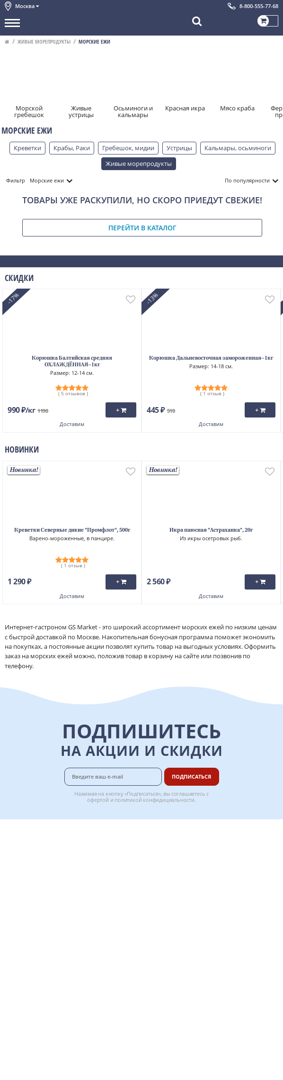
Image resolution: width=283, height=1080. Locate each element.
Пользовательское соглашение (51, 895)
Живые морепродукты (44, 41)
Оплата (179, 843)
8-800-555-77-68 (258, 5)
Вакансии (183, 927)
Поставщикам (189, 906)
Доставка (182, 832)
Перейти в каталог (142, 227)
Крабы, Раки (71, 148)
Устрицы (179, 148)
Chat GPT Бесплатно (142, 972)
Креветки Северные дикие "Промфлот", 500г (72, 530)
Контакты (19, 853)
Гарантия (182, 864)
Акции (14, 884)
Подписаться (191, 776)
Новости (17, 874)
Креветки (27, 148)
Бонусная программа (200, 853)
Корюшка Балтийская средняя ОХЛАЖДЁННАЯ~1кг (72, 362)
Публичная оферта (32, 916)
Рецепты (182, 874)
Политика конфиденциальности (52, 906)
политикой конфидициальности (155, 799)
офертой (98, 799)
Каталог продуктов (33, 832)
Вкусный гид (187, 884)
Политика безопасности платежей (55, 927)
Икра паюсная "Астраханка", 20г (211, 530)
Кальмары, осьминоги (237, 148)
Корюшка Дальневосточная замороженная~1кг (211, 358)
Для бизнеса (187, 916)
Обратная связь (28, 864)
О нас (13, 843)
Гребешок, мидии (128, 148)
